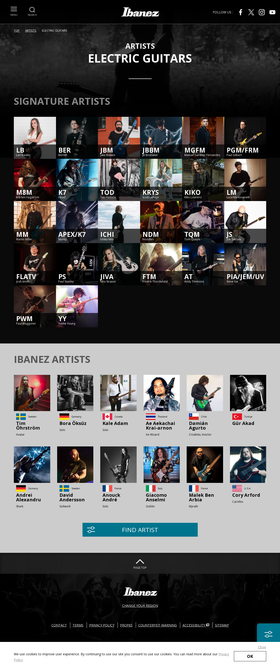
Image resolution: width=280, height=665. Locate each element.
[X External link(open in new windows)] (251, 12)
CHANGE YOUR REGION (140, 605)
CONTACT (59, 625)
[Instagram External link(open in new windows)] (262, 12)
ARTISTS (30, 30)
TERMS (78, 625)
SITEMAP (222, 625)
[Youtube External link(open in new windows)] (272, 12)
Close (262, 647)
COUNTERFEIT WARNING (157, 625)
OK (250, 656)
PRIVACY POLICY (101, 625)
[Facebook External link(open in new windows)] (241, 12)
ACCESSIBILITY (196, 625)
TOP (17, 30)
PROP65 (126, 625)
